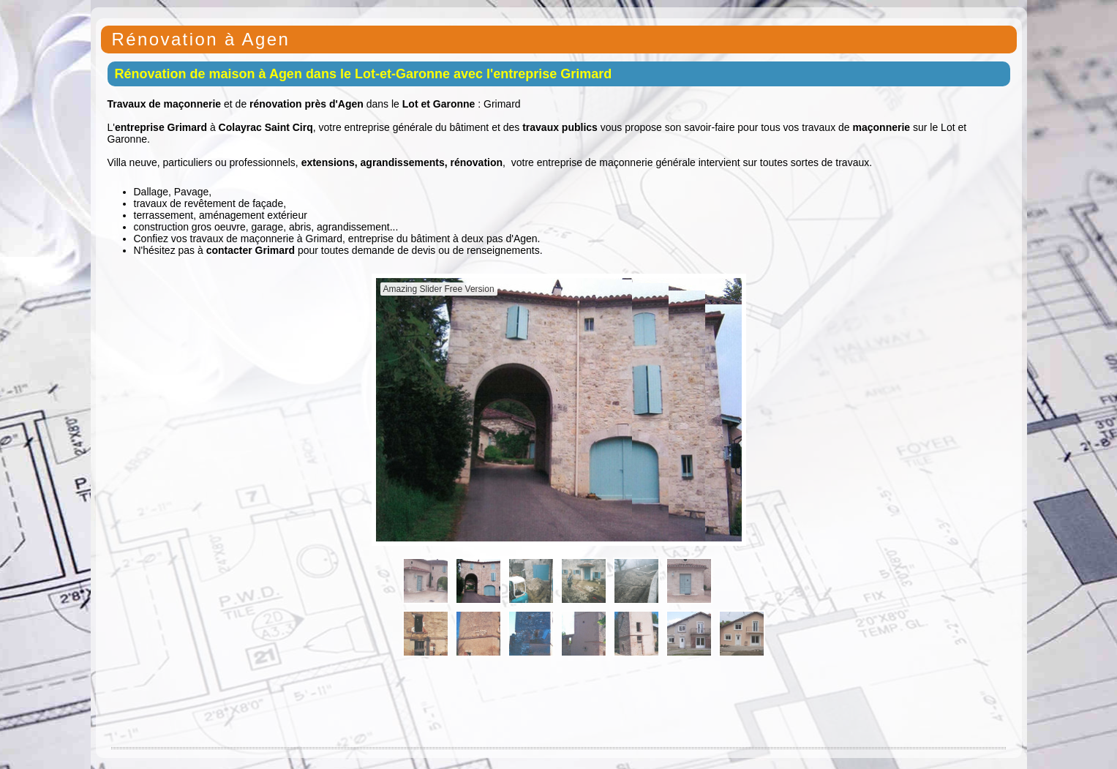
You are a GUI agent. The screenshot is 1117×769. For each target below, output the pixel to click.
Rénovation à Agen (201, 39)
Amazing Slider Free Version (438, 289)
